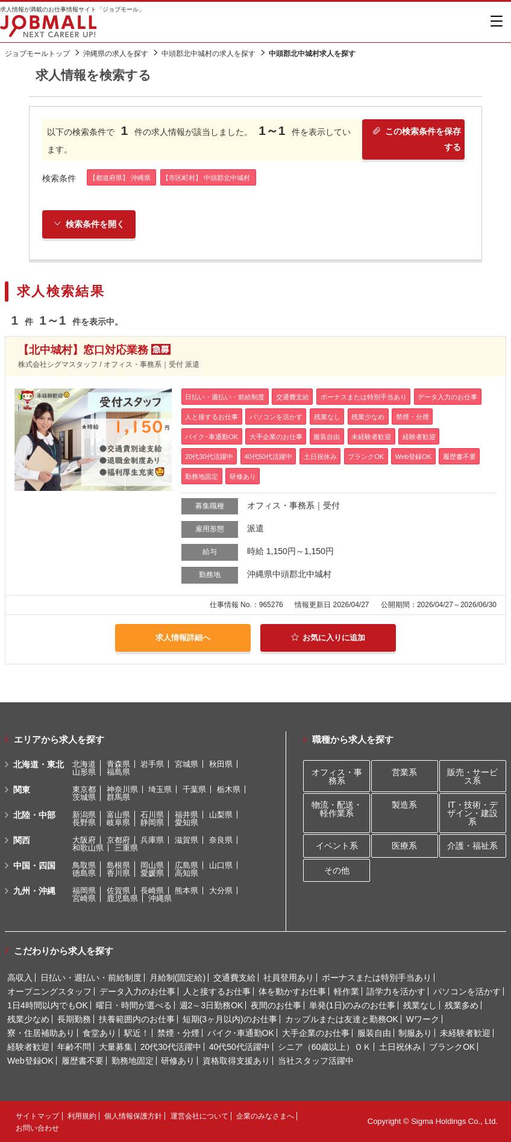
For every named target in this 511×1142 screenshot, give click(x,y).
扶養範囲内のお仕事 (137, 1019)
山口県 (221, 865)
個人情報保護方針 (133, 1116)
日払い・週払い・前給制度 (91, 977)
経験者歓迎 (28, 1047)
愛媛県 (152, 873)
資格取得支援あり (236, 1061)
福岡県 (84, 890)
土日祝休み (400, 1047)
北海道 (84, 764)
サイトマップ (37, 1116)
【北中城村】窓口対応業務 (83, 352)
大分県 (221, 890)
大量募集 (116, 1047)
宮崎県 (84, 898)
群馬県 (118, 797)
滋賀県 (186, 840)
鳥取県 (84, 865)
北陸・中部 (34, 815)
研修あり (178, 1061)
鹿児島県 (122, 898)
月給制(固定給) (177, 977)
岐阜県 (118, 822)
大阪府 (84, 840)
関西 (21, 840)
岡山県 (152, 865)
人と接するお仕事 (217, 991)
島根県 (118, 865)
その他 (337, 870)
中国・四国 (34, 865)
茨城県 (84, 797)
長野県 (84, 822)
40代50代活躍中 (239, 1047)
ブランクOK (452, 1047)
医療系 (404, 845)
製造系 (404, 805)
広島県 (186, 865)
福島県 (118, 772)
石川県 (152, 815)
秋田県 (221, 764)
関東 (21, 789)
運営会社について (199, 1116)
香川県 (118, 873)
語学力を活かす (395, 991)
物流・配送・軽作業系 (337, 809)
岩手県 (152, 764)
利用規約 (81, 1116)
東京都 (84, 789)
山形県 (84, 772)
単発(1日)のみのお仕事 (352, 1005)
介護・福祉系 (472, 845)
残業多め (461, 1005)
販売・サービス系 (472, 776)
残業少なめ (28, 1019)
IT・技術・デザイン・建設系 (472, 813)
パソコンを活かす (467, 991)
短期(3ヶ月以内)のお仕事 (230, 1019)
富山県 (118, 815)
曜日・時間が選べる (134, 1005)
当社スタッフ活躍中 (316, 1061)
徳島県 (84, 873)
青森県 (118, 764)
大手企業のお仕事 (316, 1033)
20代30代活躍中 (170, 1047)
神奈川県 (122, 789)
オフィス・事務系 (337, 776)
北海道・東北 (38, 764)
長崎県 (152, 890)
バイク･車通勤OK (240, 1033)
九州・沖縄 (34, 891)
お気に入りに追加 (328, 638)
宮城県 (186, 764)
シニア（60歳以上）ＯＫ (325, 1047)
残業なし (420, 1005)
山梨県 (221, 815)
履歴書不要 (82, 1061)
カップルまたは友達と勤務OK (341, 1019)
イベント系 (337, 845)
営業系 (404, 772)
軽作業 (346, 991)
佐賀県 (118, 890)
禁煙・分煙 (178, 1033)
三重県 (126, 848)
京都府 (118, 840)
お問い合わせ (37, 1128)
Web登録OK (30, 1061)
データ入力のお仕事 (137, 991)
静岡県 (152, 822)
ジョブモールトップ (37, 53)
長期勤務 (74, 1019)
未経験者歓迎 (465, 1033)
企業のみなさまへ (265, 1116)
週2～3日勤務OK (211, 1005)
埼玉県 (160, 789)
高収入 (20, 977)
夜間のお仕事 (276, 1005)
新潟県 (84, 815)
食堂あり (99, 1033)
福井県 (186, 815)
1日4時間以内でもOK (47, 1005)
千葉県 (194, 789)
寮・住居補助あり (41, 1033)
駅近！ (136, 1033)
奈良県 (221, 840)
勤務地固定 (132, 1061)
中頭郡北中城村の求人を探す (208, 53)
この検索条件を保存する (415, 141)
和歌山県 (88, 848)
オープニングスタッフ (49, 991)
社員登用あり (288, 977)
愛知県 (186, 822)
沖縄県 (160, 898)
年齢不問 (74, 1047)
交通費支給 (234, 977)
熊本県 (186, 890)
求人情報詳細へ (183, 638)
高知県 (186, 873)
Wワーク (422, 1019)
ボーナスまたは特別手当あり (376, 977)
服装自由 (374, 1033)
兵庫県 (152, 840)
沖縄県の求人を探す (115, 53)
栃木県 (228, 789)
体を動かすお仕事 (292, 991)
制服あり (415, 1033)
